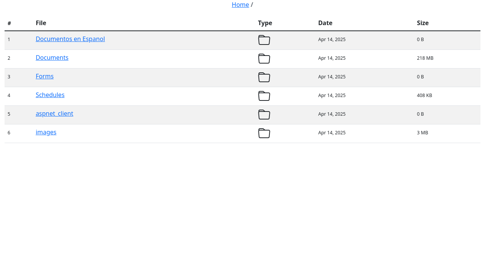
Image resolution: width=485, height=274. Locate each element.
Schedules (50, 95)
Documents (52, 57)
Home (240, 4)
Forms (45, 76)
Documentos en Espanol (70, 39)
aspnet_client (54, 113)
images (46, 132)
